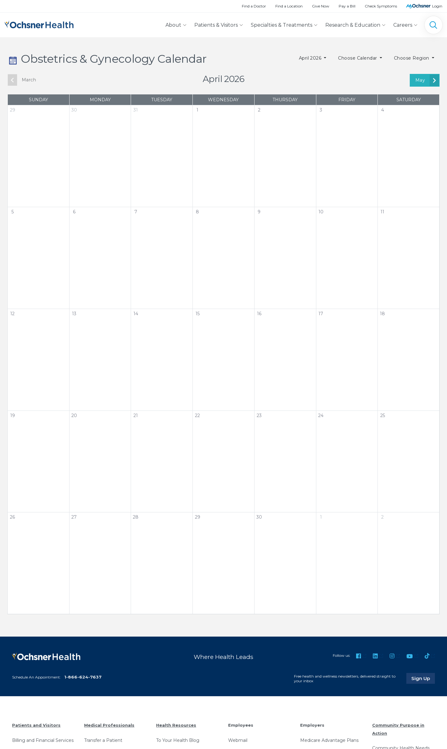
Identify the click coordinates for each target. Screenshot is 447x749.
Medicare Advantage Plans (329, 740)
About (173, 25)
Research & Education (352, 25)
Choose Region (412, 58)
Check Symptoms (381, 6)
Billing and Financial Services (43, 740)
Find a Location (289, 6)
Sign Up (423, 678)
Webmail (237, 740)
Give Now (320, 6)
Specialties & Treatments (281, 25)
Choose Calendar (358, 58)
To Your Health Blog (177, 740)
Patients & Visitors (216, 25)
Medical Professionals (109, 725)
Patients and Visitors (36, 725)
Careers (402, 25)
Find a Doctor (254, 6)
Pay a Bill (347, 6)
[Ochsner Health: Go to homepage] (39, 24)
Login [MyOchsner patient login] (437, 6)
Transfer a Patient (103, 740)
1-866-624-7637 (83, 676)
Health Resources (176, 725)
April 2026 (311, 58)
